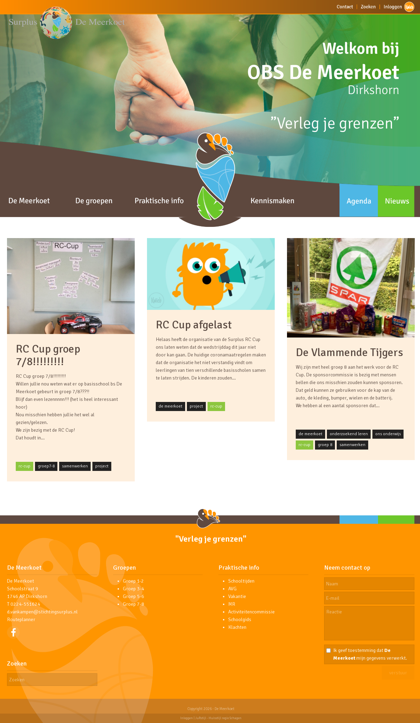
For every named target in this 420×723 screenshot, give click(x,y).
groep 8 (325, 444)
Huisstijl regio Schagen (225, 718)
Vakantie (237, 596)
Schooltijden (241, 581)
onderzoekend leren (349, 434)
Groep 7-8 (133, 604)
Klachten (237, 627)
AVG (232, 589)
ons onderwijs (388, 434)
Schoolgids (239, 620)
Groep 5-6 (133, 596)
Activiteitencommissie (251, 612)
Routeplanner (21, 620)
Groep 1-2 (133, 581)
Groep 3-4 (133, 589)
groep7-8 (46, 466)
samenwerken (75, 466)
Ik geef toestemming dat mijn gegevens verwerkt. (370, 654)
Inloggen (186, 718)
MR (231, 604)
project (101, 466)
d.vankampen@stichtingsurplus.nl (42, 612)
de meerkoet (170, 406)
